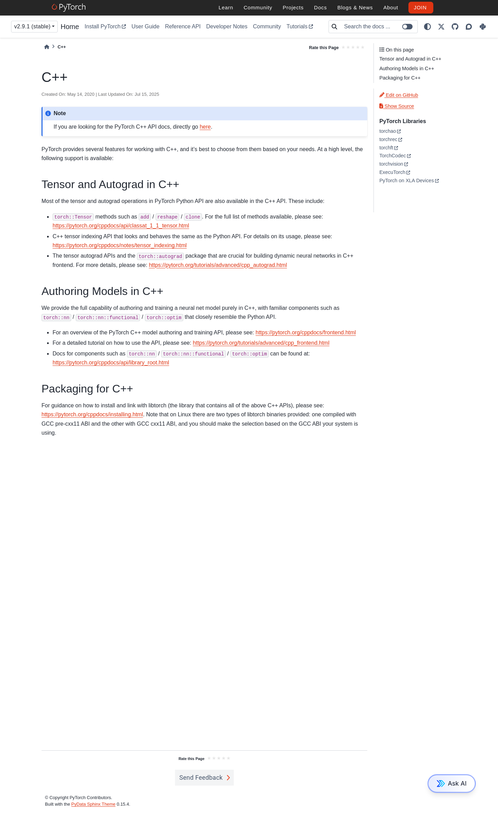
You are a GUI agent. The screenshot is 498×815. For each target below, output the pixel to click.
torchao (387, 131)
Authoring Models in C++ (406, 68)
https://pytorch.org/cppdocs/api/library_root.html (111, 362)
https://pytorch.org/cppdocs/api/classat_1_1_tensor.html (121, 226)
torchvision (391, 164)
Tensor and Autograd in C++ (410, 59)
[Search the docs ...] (378, 26)
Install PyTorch (103, 26)
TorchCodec (392, 155)
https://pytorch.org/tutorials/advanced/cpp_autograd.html (218, 265)
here (205, 127)
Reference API (183, 26)
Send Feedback (201, 777)
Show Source (396, 106)
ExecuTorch (392, 172)
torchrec (388, 139)
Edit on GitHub (398, 95)
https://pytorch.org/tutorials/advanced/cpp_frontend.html (261, 343)
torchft (386, 147)
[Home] (46, 46)
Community (267, 26)
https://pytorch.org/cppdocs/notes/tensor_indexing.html (120, 245)
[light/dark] (427, 27)
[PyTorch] (69, 7)
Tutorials (296, 26)
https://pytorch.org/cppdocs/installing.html (92, 414)
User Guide (145, 26)
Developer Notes (226, 26)
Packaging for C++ (400, 78)
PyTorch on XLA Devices (406, 180)
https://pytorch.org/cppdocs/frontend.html (306, 332)
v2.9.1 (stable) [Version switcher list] (32, 26)
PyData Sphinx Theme (93, 804)
